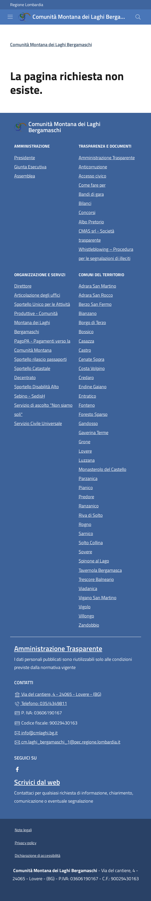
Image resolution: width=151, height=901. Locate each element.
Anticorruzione (93, 166)
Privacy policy (25, 843)
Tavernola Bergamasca (108, 570)
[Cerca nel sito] (138, 17)
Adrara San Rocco (108, 294)
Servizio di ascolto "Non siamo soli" (43, 410)
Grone (108, 441)
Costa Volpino (108, 368)
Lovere (108, 450)
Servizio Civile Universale (43, 423)
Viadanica (108, 588)
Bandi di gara (91, 194)
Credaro (108, 377)
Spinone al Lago (108, 560)
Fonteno (108, 405)
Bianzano (108, 313)
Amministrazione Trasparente (107, 157)
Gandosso (108, 423)
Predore (108, 496)
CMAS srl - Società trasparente (108, 235)
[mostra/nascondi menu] (10, 17)
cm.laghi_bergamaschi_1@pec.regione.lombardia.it (67, 741)
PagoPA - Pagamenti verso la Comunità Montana (43, 346)
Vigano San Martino (108, 597)
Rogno (108, 524)
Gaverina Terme (108, 432)
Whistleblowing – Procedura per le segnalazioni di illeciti (108, 254)
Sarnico (108, 533)
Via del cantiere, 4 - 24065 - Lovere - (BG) (75, 694)
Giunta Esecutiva (30, 166)
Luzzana (87, 460)
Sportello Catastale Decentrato (32, 373)
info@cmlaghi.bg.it (36, 732)
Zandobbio (108, 624)
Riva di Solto (108, 515)
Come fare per (92, 185)
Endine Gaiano (108, 386)
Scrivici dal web (37, 782)
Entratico (108, 395)
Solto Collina (108, 542)
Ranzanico (108, 505)
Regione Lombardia (26, 5)
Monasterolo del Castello (108, 469)
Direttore (22, 285)
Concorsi (87, 212)
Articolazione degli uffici (37, 295)
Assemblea (24, 175)
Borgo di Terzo (108, 322)
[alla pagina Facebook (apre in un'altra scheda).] (17, 769)
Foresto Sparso (108, 414)
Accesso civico (92, 175)
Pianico (108, 487)
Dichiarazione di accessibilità (37, 855)
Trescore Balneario (108, 579)
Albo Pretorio (108, 221)
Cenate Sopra (108, 359)
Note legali (23, 830)
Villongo (108, 615)
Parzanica (108, 478)
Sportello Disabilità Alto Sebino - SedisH (36, 391)
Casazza (108, 340)
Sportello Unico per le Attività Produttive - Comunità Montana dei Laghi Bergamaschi (42, 318)
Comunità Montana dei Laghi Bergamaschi (51, 44)
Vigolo (108, 606)
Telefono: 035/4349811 (40, 703)
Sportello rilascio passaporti (40, 359)
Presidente (24, 157)
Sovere (108, 551)
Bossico (108, 331)
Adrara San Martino (108, 285)
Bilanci (85, 203)
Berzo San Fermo (108, 304)
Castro (108, 350)
